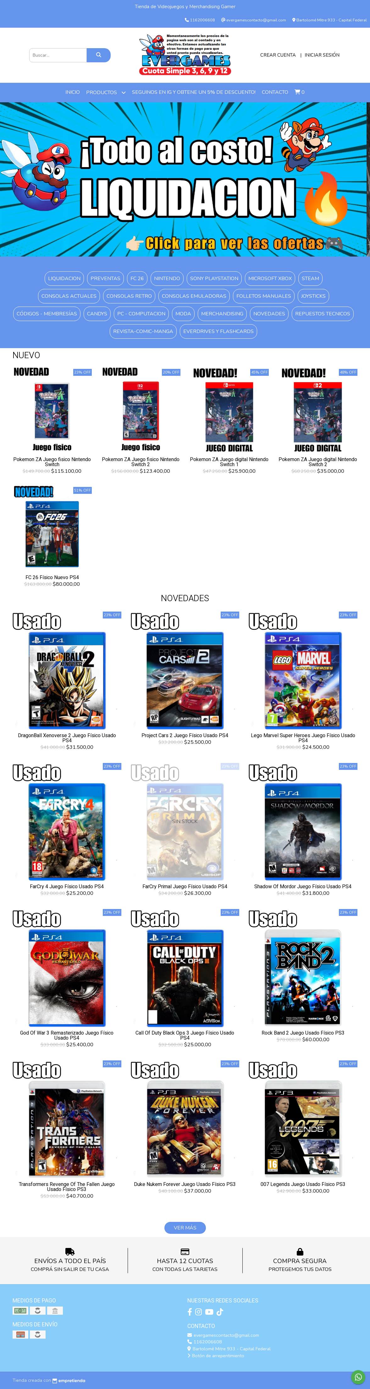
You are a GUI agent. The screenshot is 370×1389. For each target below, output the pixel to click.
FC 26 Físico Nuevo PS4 (52, 577)
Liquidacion (64, 278)
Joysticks (313, 296)
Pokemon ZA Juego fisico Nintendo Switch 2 (140, 462)
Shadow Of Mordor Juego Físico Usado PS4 (302, 886)
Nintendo (167, 278)
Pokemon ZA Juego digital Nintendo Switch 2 (318, 462)
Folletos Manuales (263, 296)
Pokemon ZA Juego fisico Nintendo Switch (52, 462)
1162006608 (204, 1342)
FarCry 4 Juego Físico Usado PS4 (67, 886)
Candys (97, 313)
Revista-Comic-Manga (143, 331)
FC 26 (137, 278)
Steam (310, 278)
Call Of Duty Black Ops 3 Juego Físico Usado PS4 (184, 1035)
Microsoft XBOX (270, 278)
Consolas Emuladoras (194, 296)
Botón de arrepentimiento (215, 1355)
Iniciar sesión (322, 55)
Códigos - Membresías (47, 313)
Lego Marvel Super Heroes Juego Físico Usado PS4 (303, 738)
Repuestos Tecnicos (322, 313)
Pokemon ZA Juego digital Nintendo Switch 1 (229, 462)
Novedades (269, 313)
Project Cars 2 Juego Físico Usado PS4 (184, 735)
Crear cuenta (278, 55)
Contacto (275, 92)
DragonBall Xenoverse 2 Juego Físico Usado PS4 (67, 738)
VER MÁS (185, 1227)
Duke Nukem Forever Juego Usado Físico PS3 (185, 1184)
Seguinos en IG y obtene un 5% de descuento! (194, 92)
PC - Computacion (141, 313)
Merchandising (222, 313)
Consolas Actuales (69, 296)
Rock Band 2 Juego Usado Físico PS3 (303, 1033)
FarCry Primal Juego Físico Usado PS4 (184, 886)
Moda (183, 313)
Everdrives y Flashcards (218, 331)
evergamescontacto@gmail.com (223, 1335)
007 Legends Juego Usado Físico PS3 (303, 1184)
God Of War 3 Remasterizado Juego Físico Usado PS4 (66, 1035)
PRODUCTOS (106, 92)
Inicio (72, 92)
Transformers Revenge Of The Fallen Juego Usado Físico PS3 (67, 1187)
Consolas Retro (129, 296)
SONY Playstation (214, 278)
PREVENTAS (105, 278)
